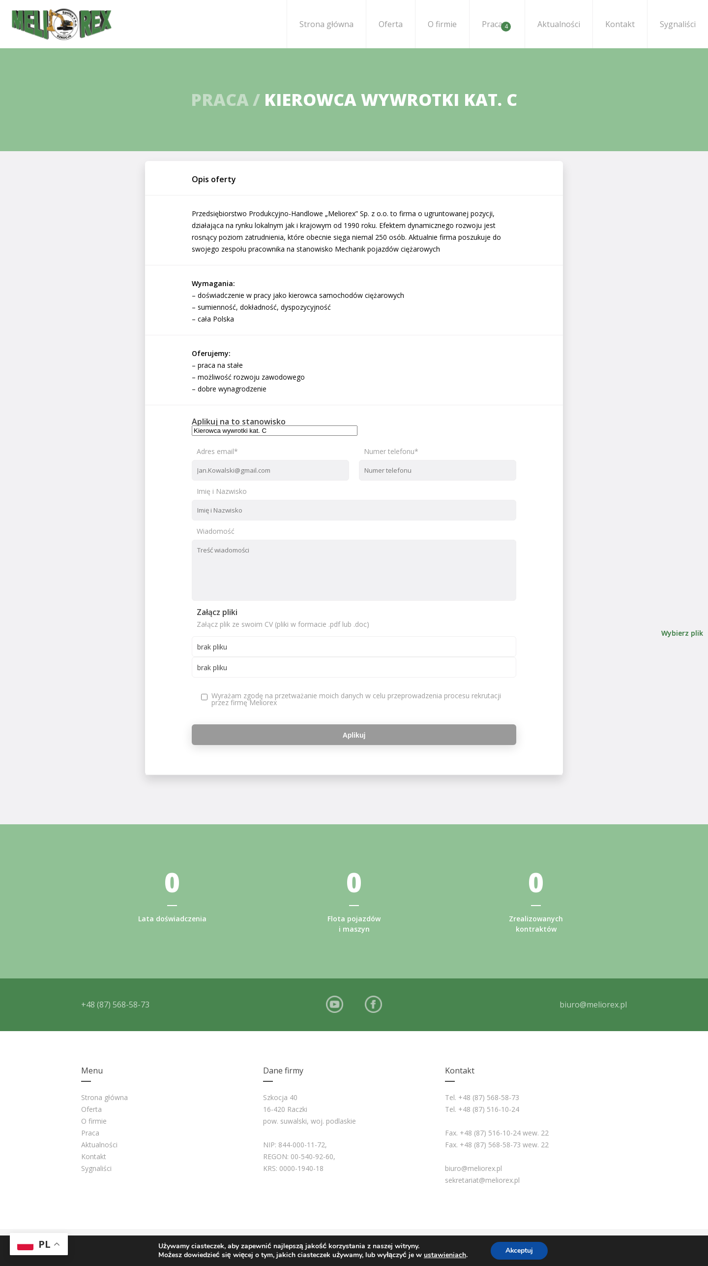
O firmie (442, 24)
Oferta (391, 24)
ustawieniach (444, 1255)
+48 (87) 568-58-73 (115, 1004)
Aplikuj (354, 735)
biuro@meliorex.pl (593, 1004)
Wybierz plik (682, 633)
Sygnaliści (678, 24)
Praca (496, 25)
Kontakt (620, 24)
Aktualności (558, 24)
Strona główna (326, 24)
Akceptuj (519, 1250)
